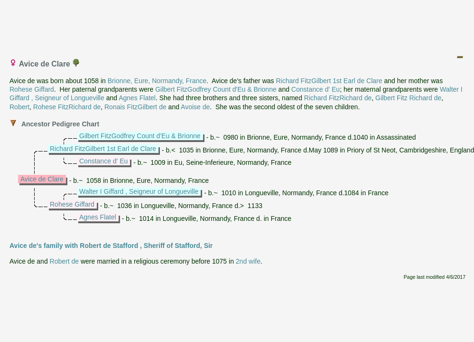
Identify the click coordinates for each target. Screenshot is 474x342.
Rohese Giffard (31, 89)
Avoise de (195, 107)
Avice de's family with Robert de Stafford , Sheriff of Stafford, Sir (111, 245)
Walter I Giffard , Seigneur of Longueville (138, 191)
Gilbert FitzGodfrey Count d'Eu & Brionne (216, 89)
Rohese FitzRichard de (67, 107)
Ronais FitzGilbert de (135, 107)
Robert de (64, 261)
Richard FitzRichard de (338, 98)
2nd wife (248, 261)
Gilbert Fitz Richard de (408, 98)
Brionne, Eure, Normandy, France (157, 81)
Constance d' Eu (315, 89)
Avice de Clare (42, 179)
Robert (19, 107)
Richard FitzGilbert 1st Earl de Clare (329, 81)
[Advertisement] (237, 25)
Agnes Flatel (137, 98)
